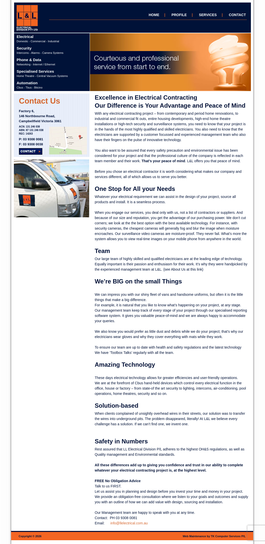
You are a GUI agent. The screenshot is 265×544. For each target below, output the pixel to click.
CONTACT (237, 15)
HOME (154, 15)
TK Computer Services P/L (228, 536)
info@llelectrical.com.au (129, 523)
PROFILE (179, 15)
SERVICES (208, 15)
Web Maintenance (194, 536)
